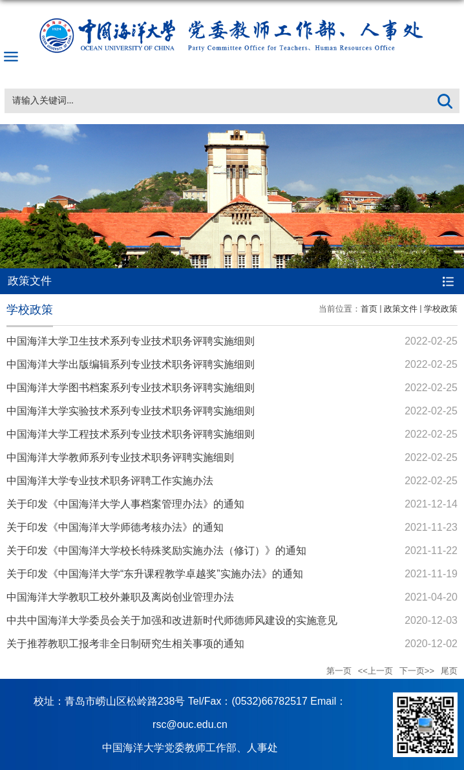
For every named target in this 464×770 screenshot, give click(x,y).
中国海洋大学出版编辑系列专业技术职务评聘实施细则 (130, 364)
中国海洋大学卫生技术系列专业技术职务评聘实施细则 (130, 341)
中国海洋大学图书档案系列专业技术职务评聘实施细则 (130, 387)
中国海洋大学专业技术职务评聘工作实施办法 (109, 480)
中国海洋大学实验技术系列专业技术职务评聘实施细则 (130, 410)
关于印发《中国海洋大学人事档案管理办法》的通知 (125, 503)
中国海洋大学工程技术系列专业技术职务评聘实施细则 (130, 434)
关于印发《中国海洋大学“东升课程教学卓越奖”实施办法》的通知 (154, 573)
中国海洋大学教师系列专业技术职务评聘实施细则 (120, 457)
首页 (369, 309)
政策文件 (400, 309)
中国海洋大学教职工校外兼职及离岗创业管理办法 (120, 597)
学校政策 (441, 309)
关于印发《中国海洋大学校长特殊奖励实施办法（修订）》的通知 (156, 550)
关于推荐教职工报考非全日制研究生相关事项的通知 (125, 643)
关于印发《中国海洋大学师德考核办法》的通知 (115, 527)
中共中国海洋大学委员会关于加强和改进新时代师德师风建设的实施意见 (171, 620)
